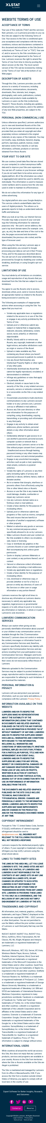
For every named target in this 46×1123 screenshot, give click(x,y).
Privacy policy (29, 1118)
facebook (12, 1102)
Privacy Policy (34, 699)
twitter (18, 1102)
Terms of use (18, 1120)
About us (30, 1108)
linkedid (24, 1102)
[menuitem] (13, 1102)
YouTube (30, 1102)
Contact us (16, 1108)
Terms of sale (28, 1120)
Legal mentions (18, 1118)
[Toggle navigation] (38, 5)
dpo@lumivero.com (10, 834)
